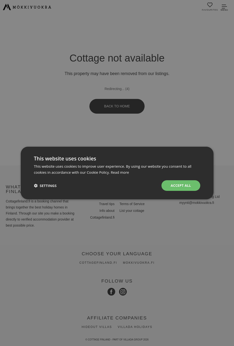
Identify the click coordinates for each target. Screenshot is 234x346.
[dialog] (117, 173)
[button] (45, 185)
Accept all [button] (180, 185)
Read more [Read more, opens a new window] (120, 172)
